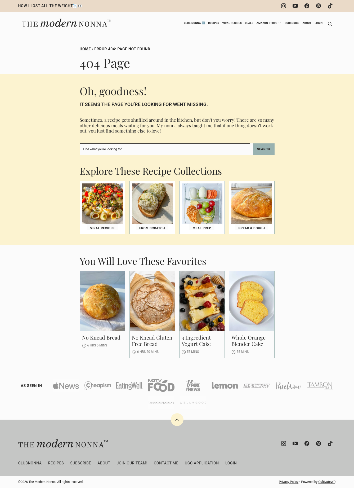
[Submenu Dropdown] (279, 22)
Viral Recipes (232, 22)
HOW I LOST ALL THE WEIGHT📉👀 (50, 6)
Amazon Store (267, 22)
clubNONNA (30, 463)
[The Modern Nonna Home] (65, 20)
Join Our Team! (132, 463)
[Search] (330, 24)
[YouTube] (295, 6)
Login (318, 22)
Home (85, 49)
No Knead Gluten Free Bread (152, 340)
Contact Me (166, 463)
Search (263, 149)
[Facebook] (307, 6)
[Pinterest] (318, 6)
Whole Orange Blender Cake (248, 340)
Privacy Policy (288, 482)
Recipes (213, 22)
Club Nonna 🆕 (194, 22)
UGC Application (202, 463)
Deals (249, 22)
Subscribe (292, 22)
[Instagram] (283, 6)
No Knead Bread (101, 337)
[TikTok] (330, 6)
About (307, 22)
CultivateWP (326, 482)
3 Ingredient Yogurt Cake (196, 340)
